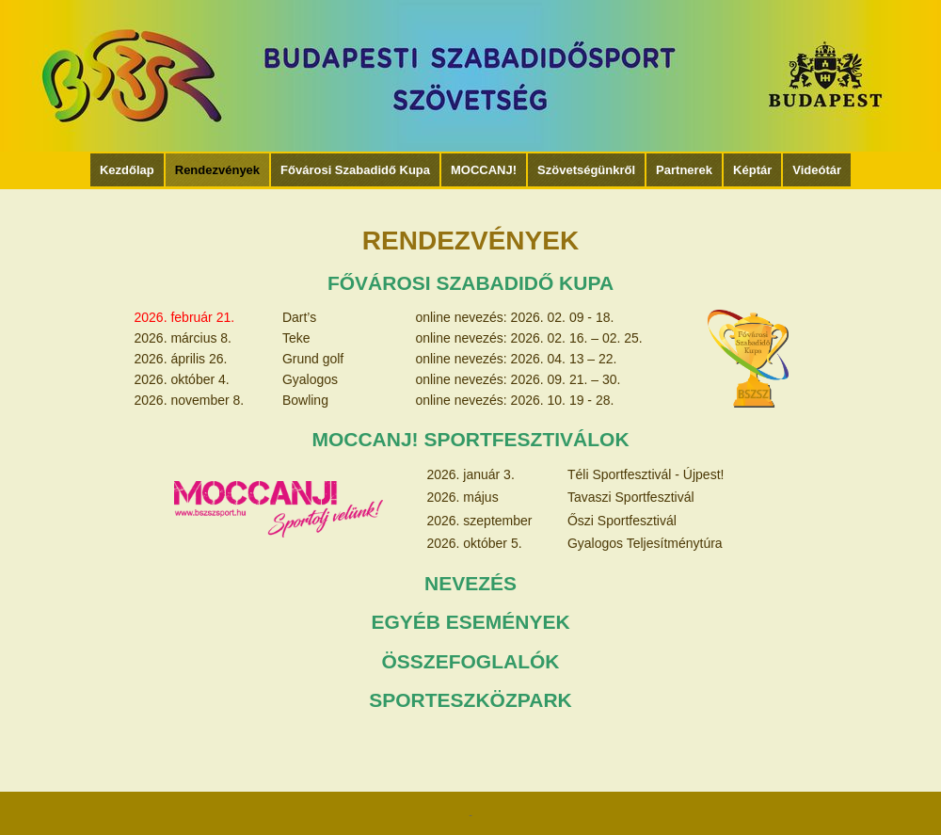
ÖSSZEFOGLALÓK (471, 661)
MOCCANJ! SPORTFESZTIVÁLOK (470, 439)
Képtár (752, 170)
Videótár (816, 170)
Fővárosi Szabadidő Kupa (355, 170)
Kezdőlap (127, 170)
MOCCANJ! (484, 170)
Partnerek (684, 170)
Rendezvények (217, 170)
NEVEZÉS (470, 583)
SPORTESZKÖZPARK (470, 700)
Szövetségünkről (586, 170)
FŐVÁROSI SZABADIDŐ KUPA (470, 283)
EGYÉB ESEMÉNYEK (470, 622)
